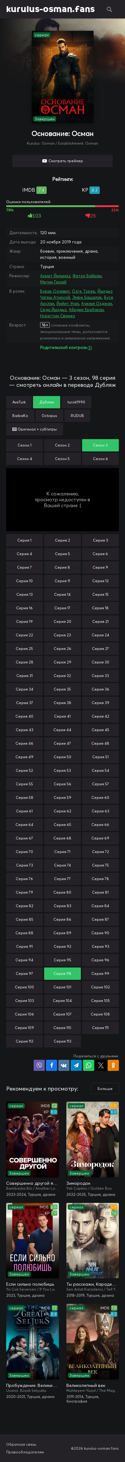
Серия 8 (62, 567)
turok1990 (76, 402)
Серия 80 (62, 892)
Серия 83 (62, 905)
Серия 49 (24, 757)
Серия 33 (100, 675)
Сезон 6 (100, 458)
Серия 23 (62, 635)
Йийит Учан (67, 303)
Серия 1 (24, 540)
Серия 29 (62, 662)
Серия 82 (24, 905)
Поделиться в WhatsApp (88, 1065)
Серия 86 (62, 919)
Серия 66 (100, 824)
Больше (105, 1088)
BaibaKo (20, 415)
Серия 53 (62, 770)
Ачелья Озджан (96, 303)
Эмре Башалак (87, 297)
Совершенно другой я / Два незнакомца (32, 1183)
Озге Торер (83, 291)
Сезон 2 (62, 445)
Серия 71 (62, 851)
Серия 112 (24, 1041)
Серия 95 (62, 960)
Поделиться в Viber (39, 1065)
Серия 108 (100, 1014)
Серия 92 (62, 946)
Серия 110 (62, 1027)
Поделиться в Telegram (76, 1065)
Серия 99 (100, 973)
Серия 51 (100, 757)
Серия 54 (100, 770)
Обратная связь (21, 1444)
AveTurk (19, 402)
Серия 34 (24, 689)
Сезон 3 (100, 445)
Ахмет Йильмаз (55, 275)
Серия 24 (100, 635)
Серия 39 (100, 702)
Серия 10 (24, 581)
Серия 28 (24, 662)
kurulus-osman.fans (50, 9)
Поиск (109, 9)
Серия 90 (100, 933)
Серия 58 (24, 797)
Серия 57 (100, 784)
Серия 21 (100, 621)
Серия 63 (100, 811)
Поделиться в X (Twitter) (100, 1065)
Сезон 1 (24, 445)
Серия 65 (62, 824)
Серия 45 (100, 729)
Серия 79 (24, 892)
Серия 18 (100, 608)
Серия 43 (24, 729)
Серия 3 (100, 540)
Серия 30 (100, 662)
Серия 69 (100, 838)
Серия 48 (100, 743)
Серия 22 (24, 635)
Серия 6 (100, 553)
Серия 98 (62, 973)
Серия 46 (24, 743)
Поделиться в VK (63, 1065)
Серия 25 (24, 648)
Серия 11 (62, 581)
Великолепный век (85, 1385)
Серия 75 (100, 865)
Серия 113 (62, 1041)
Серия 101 (62, 987)
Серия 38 (62, 702)
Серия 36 (100, 689)
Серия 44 (62, 729)
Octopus (49, 415)
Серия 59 (62, 797)
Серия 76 (24, 878)
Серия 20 (62, 621)
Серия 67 (24, 838)
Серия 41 (62, 716)
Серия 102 (100, 987)
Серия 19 (24, 621)
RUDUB (77, 415)
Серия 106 (24, 1014)
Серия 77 (62, 878)
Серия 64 (24, 824)
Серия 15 (100, 594)
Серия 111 (100, 1027)
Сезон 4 (24, 458)
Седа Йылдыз (53, 309)
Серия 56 (62, 784)
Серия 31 (24, 675)
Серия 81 (100, 892)
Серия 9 (100, 567)
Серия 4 (24, 553)
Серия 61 (24, 811)
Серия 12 (100, 581)
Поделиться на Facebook (51, 1065)
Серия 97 (24, 973)
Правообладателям (25, 1452)
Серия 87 (100, 919)
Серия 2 (62, 540)
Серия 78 (100, 878)
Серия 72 (100, 851)
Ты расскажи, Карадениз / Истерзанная (92, 1284)
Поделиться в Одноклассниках (113, 1065)
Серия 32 (62, 675)
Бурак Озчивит (55, 291)
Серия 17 (62, 608)
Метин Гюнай (53, 281)
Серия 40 (24, 716)
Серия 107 (62, 1014)
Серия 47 (62, 743)
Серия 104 (62, 1000)
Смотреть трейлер (65, 160)
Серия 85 (24, 919)
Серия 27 (100, 648)
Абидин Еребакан (86, 309)
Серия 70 (24, 851)
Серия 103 (24, 1000)
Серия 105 (100, 1000)
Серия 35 (62, 689)
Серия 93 (100, 946)
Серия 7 (24, 567)
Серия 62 (62, 811)
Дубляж (46, 402)
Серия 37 (24, 702)
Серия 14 (62, 594)
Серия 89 (62, 933)
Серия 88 (24, 933)
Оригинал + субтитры (34, 429)
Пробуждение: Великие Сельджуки (32, 1385)
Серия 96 (100, 960)
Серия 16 (24, 608)
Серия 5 (62, 553)
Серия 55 (24, 784)
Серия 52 (24, 770)
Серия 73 (24, 865)
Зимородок (78, 1183)
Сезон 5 (62, 458)
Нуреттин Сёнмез (57, 315)
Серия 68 (62, 838)
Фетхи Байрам (87, 275)
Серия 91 (24, 946)
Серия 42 (100, 716)
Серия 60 (100, 797)
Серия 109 (24, 1027)
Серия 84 (100, 905)
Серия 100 (24, 987)
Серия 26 (62, 648)
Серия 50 (62, 757)
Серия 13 (24, 594)
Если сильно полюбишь (30, 1284)
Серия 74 (62, 865)
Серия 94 (24, 960)
